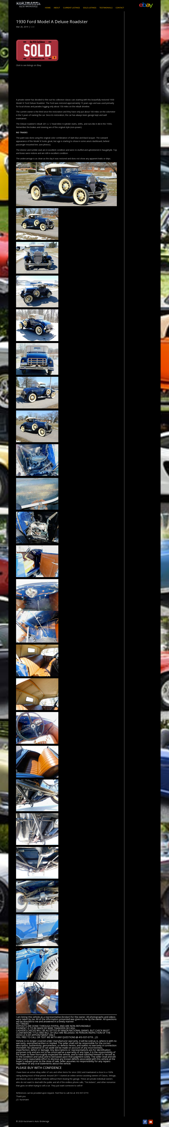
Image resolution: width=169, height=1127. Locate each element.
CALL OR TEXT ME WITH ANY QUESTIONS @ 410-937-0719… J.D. (64, 1037)
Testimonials (105, 8)
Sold (32, 26)
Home (48, 8)
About (57, 8)
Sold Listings (89, 8)
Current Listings (71, 8)
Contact (120, 8)
